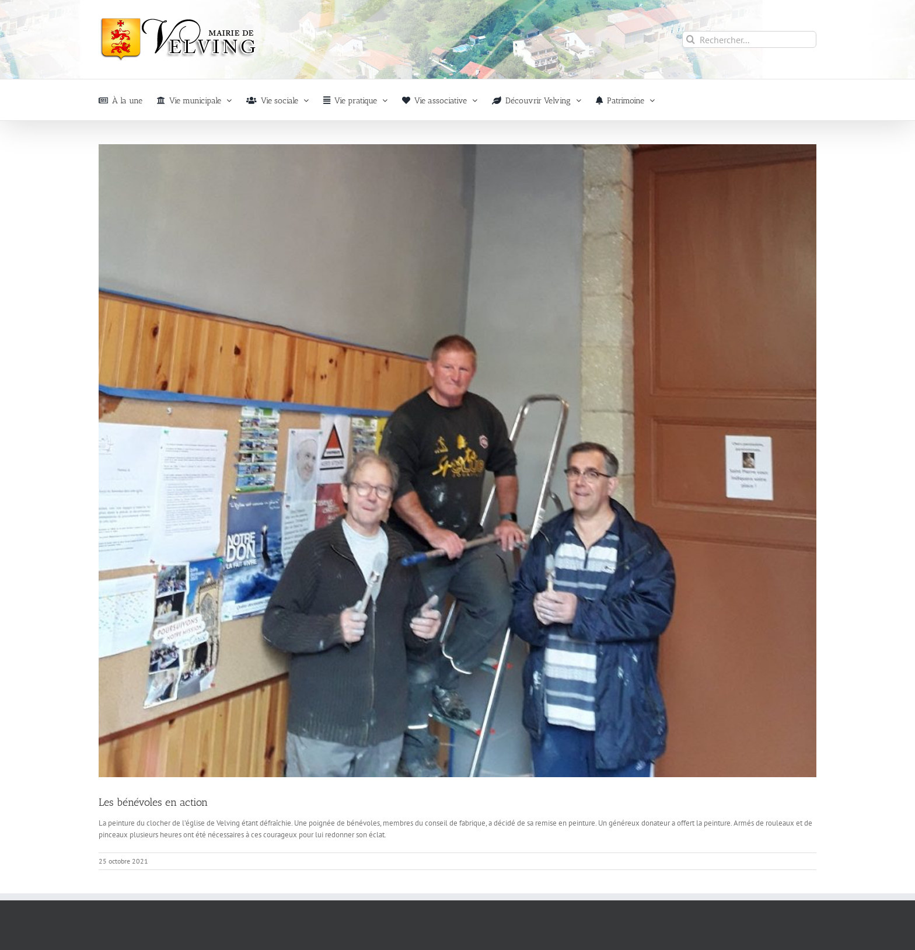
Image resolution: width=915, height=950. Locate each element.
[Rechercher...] (749, 39)
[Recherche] (690, 39)
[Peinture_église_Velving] (457, 460)
